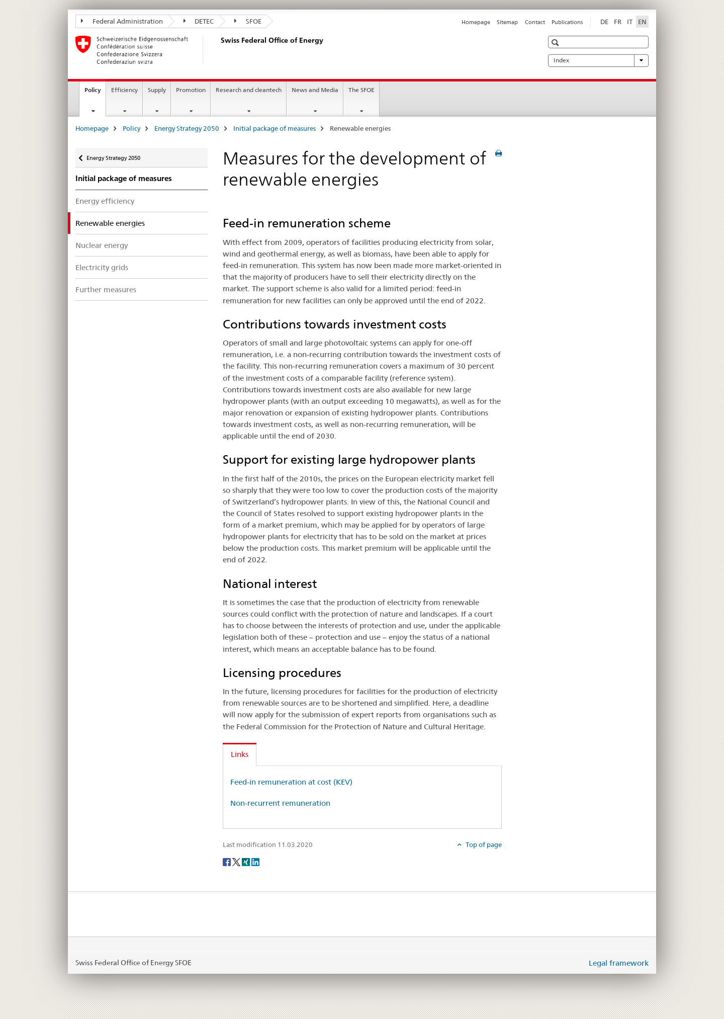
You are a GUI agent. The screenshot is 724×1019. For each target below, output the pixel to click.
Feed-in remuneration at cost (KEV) (291, 782)
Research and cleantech (249, 90)
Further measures (105, 289)
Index (598, 60)
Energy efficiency (104, 201)
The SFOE (361, 90)
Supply (157, 90)
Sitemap (507, 22)
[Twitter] (237, 861)
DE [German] (604, 22)
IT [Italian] (629, 22)
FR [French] (617, 22)
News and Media (315, 90)
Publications (567, 22)
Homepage (476, 22)
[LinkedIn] (255, 861)
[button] (556, 42)
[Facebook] (227, 861)
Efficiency (124, 90)
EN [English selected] (642, 22)
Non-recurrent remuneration (280, 803)
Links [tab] (239, 754)
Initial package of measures (274, 128)
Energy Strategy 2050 (186, 128)
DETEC (199, 21)
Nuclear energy (101, 245)
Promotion (191, 90)
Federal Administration (122, 21)
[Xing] (246, 861)
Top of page (483, 844)
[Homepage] (218, 50)
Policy (95, 93)
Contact (535, 22)
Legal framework (619, 963)
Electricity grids (101, 267)
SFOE (247, 21)
